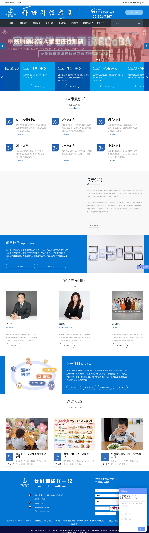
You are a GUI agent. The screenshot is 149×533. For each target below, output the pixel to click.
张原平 (9, 324)
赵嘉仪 (62, 324)
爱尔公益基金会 (69, 521)
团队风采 (116, 324)
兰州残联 (57, 521)
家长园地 (62, 23)
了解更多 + (38, 86)
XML (142, 3)
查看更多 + (94, 225)
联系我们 (100, 23)
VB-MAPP (51, 266)
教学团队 (75, 23)
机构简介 (24, 23)
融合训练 (22, 146)
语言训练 (114, 120)
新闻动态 (36, 23)
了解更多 (120, 387)
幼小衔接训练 (25, 120)
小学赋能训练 (104, 387)
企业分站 (126, 3)
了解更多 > (20, 134)
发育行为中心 (87, 23)
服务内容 (49, 23)
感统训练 (68, 120)
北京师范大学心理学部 (115, 521)
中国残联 (20, 521)
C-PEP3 (20, 266)
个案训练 (114, 146)
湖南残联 (48, 521)
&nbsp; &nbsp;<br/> (39, 197)
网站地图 (133, 3)
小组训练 (68, 146)
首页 (11, 23)
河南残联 (38, 521)
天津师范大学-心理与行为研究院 (90, 521)
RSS (138, 3)
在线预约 (134, 12)
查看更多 (14, 345)
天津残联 (29, 521)
